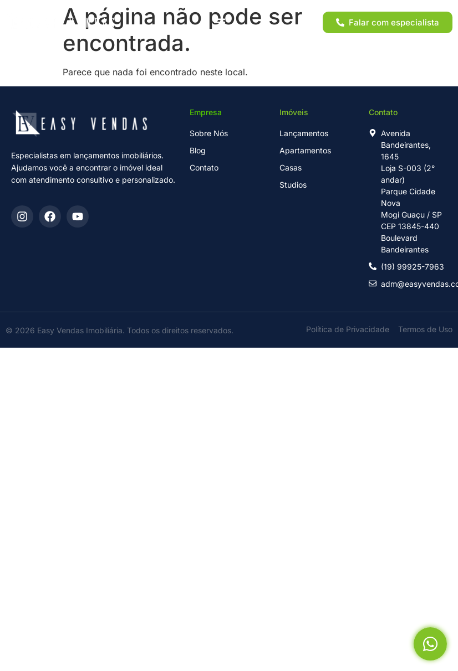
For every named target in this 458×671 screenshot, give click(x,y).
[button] (220, 22)
